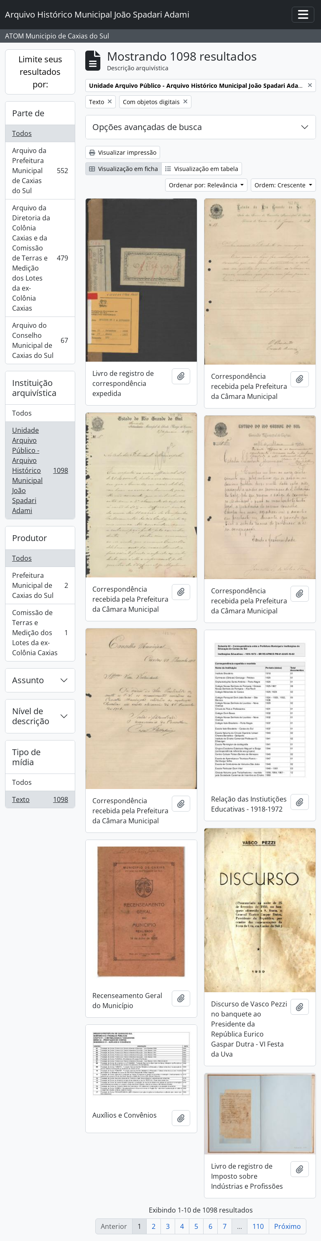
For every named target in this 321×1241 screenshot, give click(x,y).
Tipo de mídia (26, 757)
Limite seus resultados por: (40, 72)
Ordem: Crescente (281, 185)
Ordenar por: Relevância (204, 185)
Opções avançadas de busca (147, 127)
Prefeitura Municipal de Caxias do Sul (40, 585)
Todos (22, 133)
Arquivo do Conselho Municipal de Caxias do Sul (40, 340)
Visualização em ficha (123, 169)
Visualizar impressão (122, 152)
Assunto (28, 680)
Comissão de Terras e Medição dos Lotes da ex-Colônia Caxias (40, 632)
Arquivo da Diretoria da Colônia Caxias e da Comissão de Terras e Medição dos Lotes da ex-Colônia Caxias (40, 258)
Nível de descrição (30, 716)
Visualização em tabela (201, 169)
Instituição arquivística (34, 387)
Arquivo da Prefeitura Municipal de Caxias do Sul (40, 170)
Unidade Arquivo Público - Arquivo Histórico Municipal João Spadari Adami (40, 470)
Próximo (287, 1226)
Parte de (28, 113)
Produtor (29, 538)
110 (258, 1226)
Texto (40, 801)
